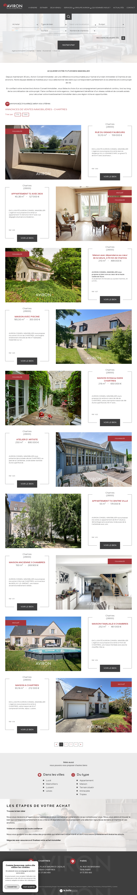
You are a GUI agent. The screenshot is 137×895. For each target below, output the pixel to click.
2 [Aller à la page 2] (66, 744)
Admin (90, 886)
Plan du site (71, 886)
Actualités (118, 8)
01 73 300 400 (86, 873)
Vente (39, 51)
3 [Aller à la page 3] (70, 744)
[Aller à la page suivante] (81, 744)
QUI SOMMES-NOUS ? (101, 8)
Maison (83, 796)
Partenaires (97, 886)
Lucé (48, 793)
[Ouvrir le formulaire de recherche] (68, 17)
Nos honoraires (62, 886)
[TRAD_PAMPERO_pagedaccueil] (12, 8)
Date (25, 114)
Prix (17, 114)
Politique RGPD (106, 886)
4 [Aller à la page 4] (75, 744)
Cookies (114, 886)
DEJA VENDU (55, 8)
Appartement (87, 793)
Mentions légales (81, 886)
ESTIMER (43, 8)
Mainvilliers (52, 796)
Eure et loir (47, 51)
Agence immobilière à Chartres (23, 51)
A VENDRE (32, 8)
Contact (131, 8)
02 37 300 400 (44, 873)
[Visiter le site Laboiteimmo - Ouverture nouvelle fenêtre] (68, 892)
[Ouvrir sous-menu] (73, 8)
